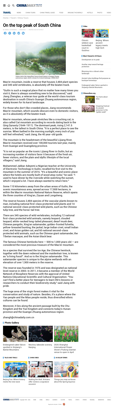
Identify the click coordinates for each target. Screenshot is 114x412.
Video (109, 13)
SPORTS (77, 399)
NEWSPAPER (101, 399)
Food (61, 13)
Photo (99, 13)
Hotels (90, 13)
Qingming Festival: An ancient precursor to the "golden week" (103, 109)
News (19, 13)
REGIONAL (92, 399)
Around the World (75, 13)
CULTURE (63, 399)
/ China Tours (22, 18)
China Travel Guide (47, 13)
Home (5, 18)
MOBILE (109, 399)
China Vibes (34, 357)
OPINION (85, 399)
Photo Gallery (12, 322)
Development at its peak (91, 60)
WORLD (47, 399)
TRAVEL (7, 12)
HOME (34, 399)
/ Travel (12, 18)
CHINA (41, 399)
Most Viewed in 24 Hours (92, 56)
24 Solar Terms (61, 357)
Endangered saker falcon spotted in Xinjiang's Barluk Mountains (14, 347)
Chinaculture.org (89, 93)
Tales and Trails (10, 357)
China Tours (30, 13)
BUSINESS (55, 399)
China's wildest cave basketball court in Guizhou (87, 45)
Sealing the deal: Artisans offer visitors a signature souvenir (39, 381)
